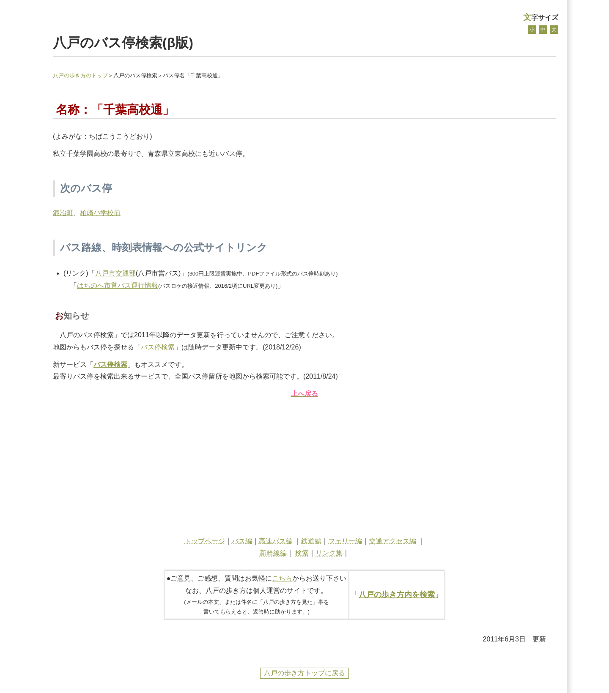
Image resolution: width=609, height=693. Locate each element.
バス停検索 (158, 347)
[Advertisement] (304, 465)
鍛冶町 (63, 212)
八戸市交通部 (115, 273)
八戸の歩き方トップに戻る (304, 673)
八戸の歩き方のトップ (80, 75)
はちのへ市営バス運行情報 (117, 285)
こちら (282, 578)
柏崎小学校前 (100, 212)
